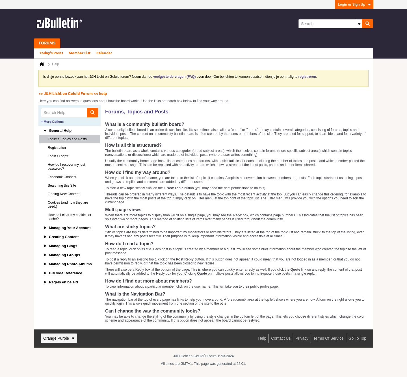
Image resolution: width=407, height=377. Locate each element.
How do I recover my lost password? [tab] (66, 167)
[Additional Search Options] (359, 23)
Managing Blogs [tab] (60, 246)
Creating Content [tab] (61, 237)
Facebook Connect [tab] (62, 177)
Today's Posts (51, 53)
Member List (80, 53)
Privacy (301, 338)
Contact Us (281, 338)
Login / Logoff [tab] (58, 156)
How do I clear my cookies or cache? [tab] (69, 217)
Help (262, 338)
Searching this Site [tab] (62, 186)
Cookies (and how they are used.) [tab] (68, 204)
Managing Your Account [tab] (67, 228)
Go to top (357, 338)
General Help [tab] (57, 130)
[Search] (330, 23)
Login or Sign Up (354, 5)
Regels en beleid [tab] (60, 282)
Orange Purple (59, 338)
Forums (47, 43)
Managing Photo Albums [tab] (67, 264)
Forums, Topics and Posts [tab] (67, 139)
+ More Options (52, 121)
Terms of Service (328, 338)
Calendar (104, 53)
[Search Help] (69, 112)
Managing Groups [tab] (61, 255)
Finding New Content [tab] (63, 194)
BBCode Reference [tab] (62, 273)
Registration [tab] (57, 148)
